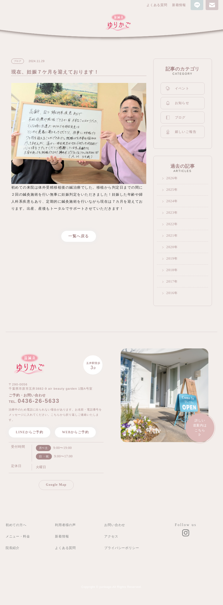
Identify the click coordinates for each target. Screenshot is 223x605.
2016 (170, 293)
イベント (177, 88)
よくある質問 (156, 5)
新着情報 (179, 5)
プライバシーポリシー (121, 548)
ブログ (175, 117)
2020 (170, 247)
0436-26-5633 (39, 401)
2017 (170, 281)
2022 (170, 224)
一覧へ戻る (78, 236)
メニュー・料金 (18, 536)
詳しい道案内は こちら (200, 428)
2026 (170, 178)
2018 (170, 270)
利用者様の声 (65, 525)
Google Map (56, 484)
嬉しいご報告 (180, 132)
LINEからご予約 (29, 432)
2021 (170, 235)
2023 (170, 212)
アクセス (111, 536)
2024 (170, 201)
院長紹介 (12, 548)
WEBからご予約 (75, 432)
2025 (170, 189)
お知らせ (177, 103)
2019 (170, 258)
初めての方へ (16, 525)
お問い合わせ (114, 525)
